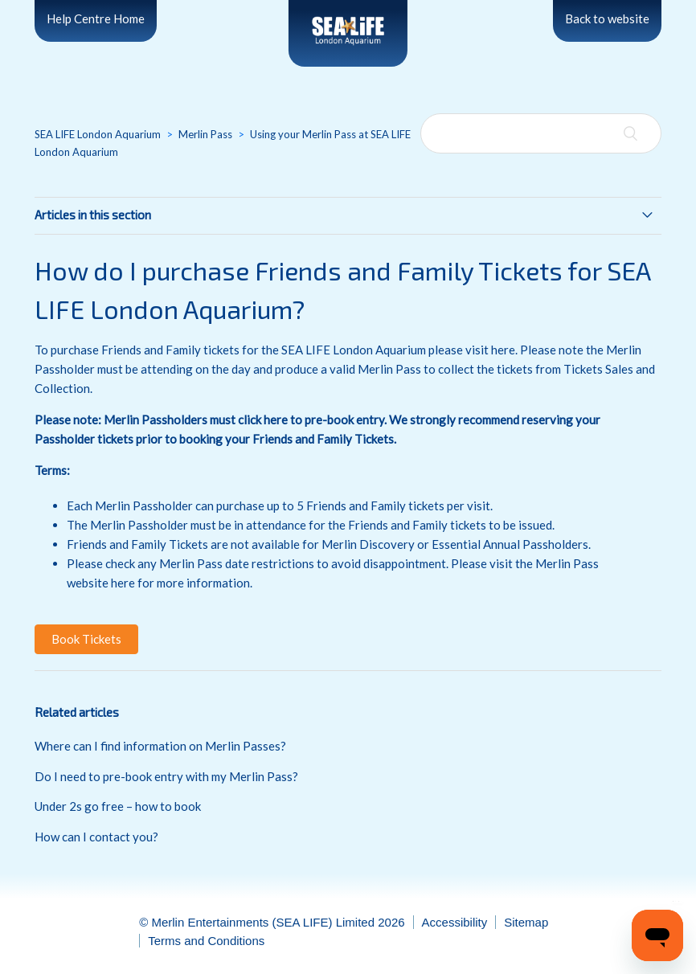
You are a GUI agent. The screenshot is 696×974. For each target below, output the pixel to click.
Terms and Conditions (206, 940)
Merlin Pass (205, 134)
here (123, 582)
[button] (86, 639)
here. (504, 349)
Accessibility (455, 922)
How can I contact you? (96, 836)
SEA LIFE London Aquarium (98, 134)
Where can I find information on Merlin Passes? (160, 746)
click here (263, 419)
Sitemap (526, 922)
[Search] (540, 133)
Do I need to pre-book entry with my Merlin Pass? (166, 776)
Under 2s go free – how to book (118, 806)
